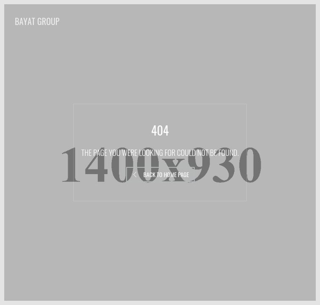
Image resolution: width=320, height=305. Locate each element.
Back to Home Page (160, 174)
